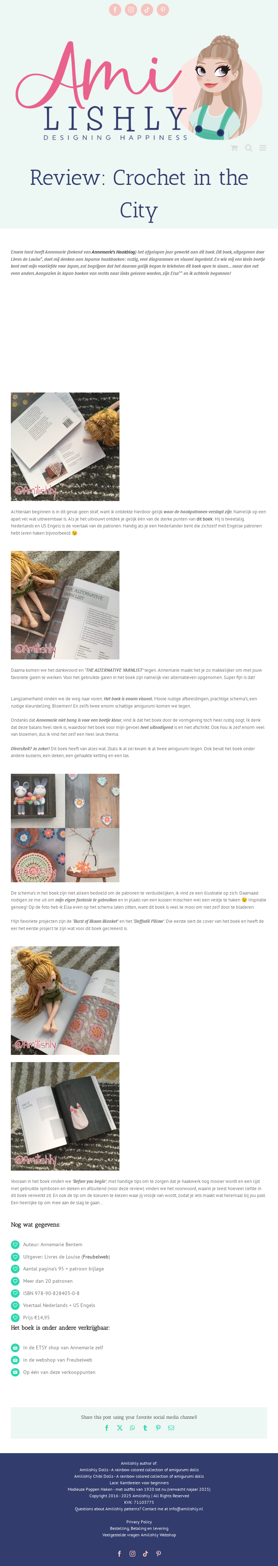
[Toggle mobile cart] (234, 148)
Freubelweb (96, 1256)
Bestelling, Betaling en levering (139, 1528)
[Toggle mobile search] (248, 148)
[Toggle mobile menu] (263, 148)
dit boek (204, 519)
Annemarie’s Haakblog (113, 252)
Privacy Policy (139, 1521)
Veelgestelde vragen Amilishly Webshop (139, 1534)
